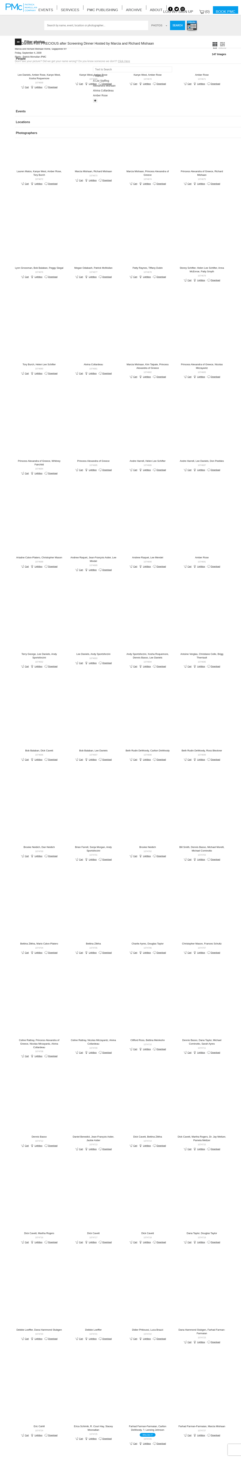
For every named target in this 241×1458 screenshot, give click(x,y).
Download (93, 98)
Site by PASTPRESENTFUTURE (192, 1427)
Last (191, 1382)
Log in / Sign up (193, 7)
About (113, 7)
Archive (99, 7)
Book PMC (228, 7)
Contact (107, 1450)
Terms (122, 1450)
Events (42, 7)
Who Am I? (170, 1231)
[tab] (42, 59)
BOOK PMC (120, 1413)
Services (57, 7)
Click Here (184, 64)
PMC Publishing (78, 7)
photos (159, 25)
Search (177, 25)
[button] (42, 59)
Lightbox (99, 94)
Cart (87, 94)
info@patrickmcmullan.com (105, 1425)
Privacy (136, 1450)
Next (174, 1382)
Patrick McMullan (22, 7)
